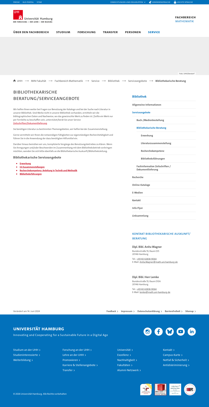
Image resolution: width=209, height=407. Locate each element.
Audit (157, 385)
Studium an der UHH (25, 350)
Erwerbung (147, 135)
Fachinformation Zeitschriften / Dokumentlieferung (154, 168)
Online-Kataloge (141, 185)
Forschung (87, 31)
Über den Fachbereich (31, 31)
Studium (63, 31)
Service (154, 31)
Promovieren (70, 360)
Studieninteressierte (25, 355)
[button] (128, 2)
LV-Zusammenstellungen (32, 166)
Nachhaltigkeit (126, 360)
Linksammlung (140, 215)
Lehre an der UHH (73, 355)
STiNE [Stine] (39, 1)
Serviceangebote (141, 112)
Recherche (137, 177)
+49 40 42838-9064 (147, 258)
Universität (124, 350)
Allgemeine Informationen (146, 104)
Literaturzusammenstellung (156, 143)
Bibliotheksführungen (31, 173)
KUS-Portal (28, 1)
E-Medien (137, 192)
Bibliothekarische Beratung (151, 127)
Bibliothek (139, 96)
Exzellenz (123, 355)
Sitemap (189, 311)
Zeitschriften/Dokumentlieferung (30, 123)
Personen (133, 31)
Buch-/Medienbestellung (150, 120)
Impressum (126, 311)
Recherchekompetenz (152, 151)
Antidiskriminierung (175, 365)
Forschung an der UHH (76, 350)
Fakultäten (123, 365)
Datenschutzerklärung (148, 311)
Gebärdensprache (161, 1)
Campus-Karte (171, 355)
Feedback (111, 311)
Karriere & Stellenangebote (79, 365)
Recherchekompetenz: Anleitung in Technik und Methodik (48, 170)
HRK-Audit (174, 385)
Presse (16, 1)
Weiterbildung (22, 360)
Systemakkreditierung (190, 385)
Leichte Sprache (185, 1)
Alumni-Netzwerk (128, 370)
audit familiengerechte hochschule (146, 388)
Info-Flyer (137, 208)
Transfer (110, 31)
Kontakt (136, 200)
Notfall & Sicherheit (175, 360)
